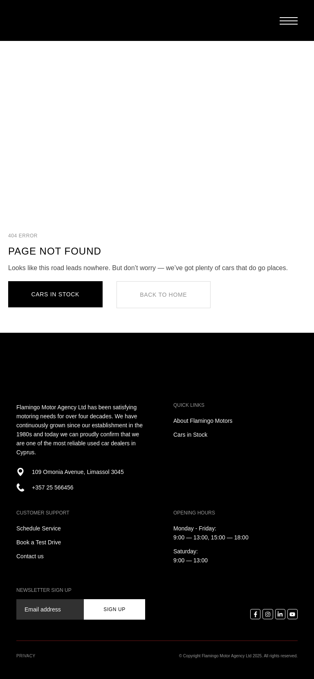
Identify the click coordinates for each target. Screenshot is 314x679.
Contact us (30, 556)
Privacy (26, 656)
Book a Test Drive (38, 542)
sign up (114, 609)
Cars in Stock (190, 434)
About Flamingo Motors (203, 420)
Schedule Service (38, 528)
